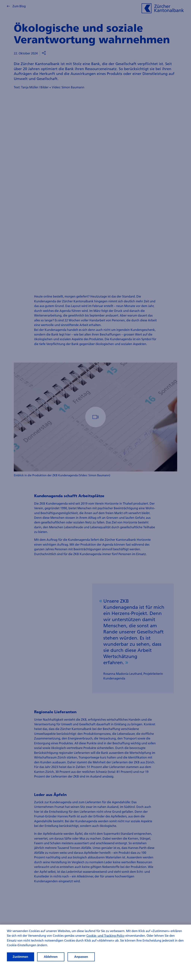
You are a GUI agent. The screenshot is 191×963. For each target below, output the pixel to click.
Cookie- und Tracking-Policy (105, 935)
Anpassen (81, 957)
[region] (95, 944)
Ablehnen (51, 957)
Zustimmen (20, 957)
